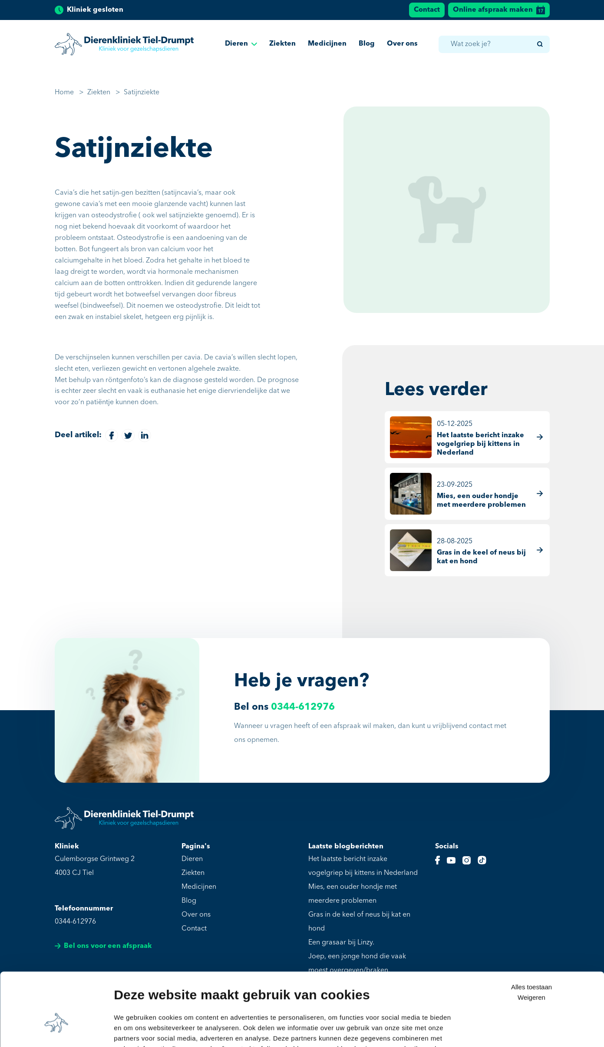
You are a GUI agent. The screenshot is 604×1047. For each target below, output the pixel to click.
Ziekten (282, 44)
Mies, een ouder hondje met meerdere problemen (352, 894)
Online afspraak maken (499, 10)
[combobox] (494, 45)
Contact (427, 10)
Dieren (241, 44)
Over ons (402, 44)
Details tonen (134, 1030)
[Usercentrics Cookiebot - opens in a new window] (56, 1030)
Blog (367, 44)
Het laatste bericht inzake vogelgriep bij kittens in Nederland (363, 866)
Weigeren (531, 944)
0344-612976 (303, 707)
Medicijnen (327, 44)
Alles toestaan (531, 933)
